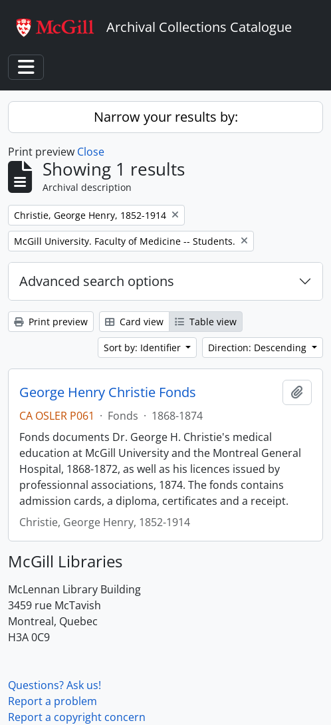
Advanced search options (96, 281)
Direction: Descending (258, 347)
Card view (134, 321)
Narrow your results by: (166, 117)
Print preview (51, 321)
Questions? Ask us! (54, 685)
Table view (206, 321)
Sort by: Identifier (143, 347)
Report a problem (52, 701)
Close (90, 151)
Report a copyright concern (77, 717)
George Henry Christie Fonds (107, 392)
